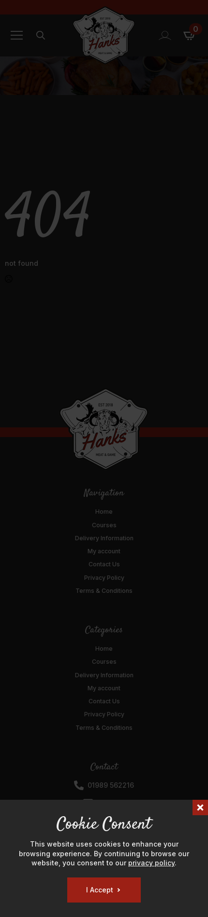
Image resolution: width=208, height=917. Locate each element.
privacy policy (151, 863)
